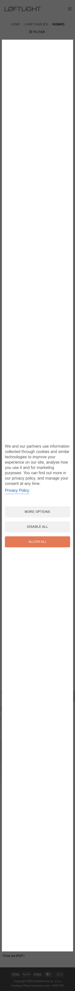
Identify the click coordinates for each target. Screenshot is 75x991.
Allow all (37, 542)
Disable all (37, 527)
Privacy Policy (17, 490)
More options (37, 512)
